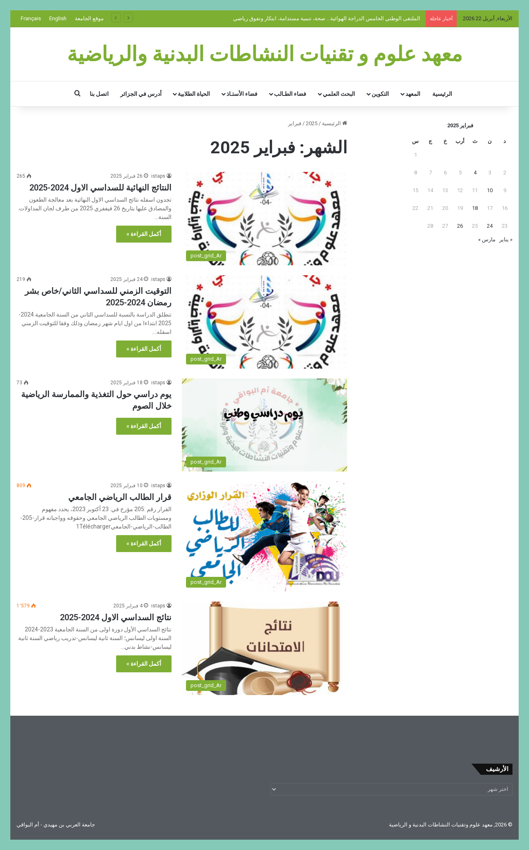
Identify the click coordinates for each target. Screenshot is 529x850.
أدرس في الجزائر (141, 93)
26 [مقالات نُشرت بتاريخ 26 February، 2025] (460, 226)
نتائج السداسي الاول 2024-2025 (116, 617)
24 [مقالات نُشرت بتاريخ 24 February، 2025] (490, 226)
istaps (158, 176)
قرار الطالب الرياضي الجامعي (120, 497)
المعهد (412, 93)
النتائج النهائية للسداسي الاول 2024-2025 (100, 188)
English (58, 18)
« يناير (505, 239)
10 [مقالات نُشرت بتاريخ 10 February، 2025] (490, 190)
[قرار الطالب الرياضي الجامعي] (264, 536)
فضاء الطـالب (290, 93)
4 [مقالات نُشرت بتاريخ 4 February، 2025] (475, 172)
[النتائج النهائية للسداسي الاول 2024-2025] (264, 218)
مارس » (487, 239)
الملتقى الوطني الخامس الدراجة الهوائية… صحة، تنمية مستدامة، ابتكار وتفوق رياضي (327, 18)
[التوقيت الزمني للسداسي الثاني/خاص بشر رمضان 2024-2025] (264, 322)
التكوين (380, 93)
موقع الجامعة (89, 18)
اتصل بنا (99, 93)
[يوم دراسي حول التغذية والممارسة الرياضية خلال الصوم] (264, 425)
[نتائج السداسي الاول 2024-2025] (264, 648)
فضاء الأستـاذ (241, 93)
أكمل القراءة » (143, 234)
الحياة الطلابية (194, 93)
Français (31, 18)
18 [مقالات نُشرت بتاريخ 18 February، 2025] (475, 208)
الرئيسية (442, 93)
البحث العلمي (339, 93)
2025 (311, 123)
